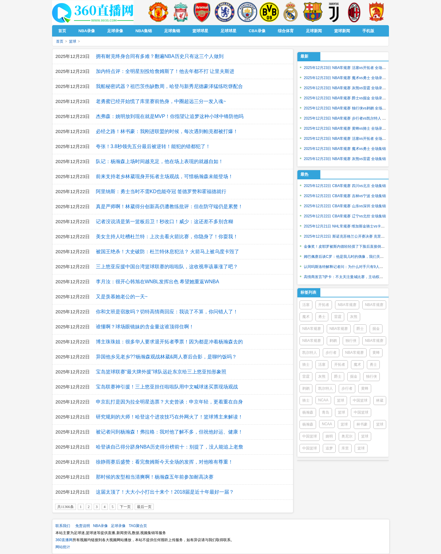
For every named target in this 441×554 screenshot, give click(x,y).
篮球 (72, 41)
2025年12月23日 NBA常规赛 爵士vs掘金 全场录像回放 (348, 98)
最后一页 (144, 507)
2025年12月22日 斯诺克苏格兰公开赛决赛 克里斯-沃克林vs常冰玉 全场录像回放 (369, 236)
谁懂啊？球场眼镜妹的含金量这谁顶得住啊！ (145, 326)
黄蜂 (376, 352)
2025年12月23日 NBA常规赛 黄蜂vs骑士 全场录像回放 (348, 128)
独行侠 (350, 340)
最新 (304, 56)
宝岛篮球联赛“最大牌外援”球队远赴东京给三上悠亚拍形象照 (161, 371)
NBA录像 (100, 526)
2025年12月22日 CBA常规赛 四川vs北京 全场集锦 (345, 186)
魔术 (306, 317)
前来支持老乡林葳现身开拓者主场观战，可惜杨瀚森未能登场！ (164, 176)
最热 (304, 174)
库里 (345, 448)
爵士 (360, 329)
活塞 (306, 305)
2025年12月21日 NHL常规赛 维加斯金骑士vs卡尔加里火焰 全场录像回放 (363, 226)
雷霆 (337, 317)
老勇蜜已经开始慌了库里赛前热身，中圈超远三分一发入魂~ (161, 101)
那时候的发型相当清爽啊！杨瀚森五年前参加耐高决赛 (154, 476)
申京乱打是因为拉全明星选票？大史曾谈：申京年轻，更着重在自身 (169, 401)
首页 (59, 41)
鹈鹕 (333, 340)
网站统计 (62, 547)
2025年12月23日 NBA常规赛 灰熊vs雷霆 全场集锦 (345, 159)
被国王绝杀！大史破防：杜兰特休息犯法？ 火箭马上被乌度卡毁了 (167, 251)
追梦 (329, 448)
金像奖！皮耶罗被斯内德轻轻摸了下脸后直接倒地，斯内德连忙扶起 (359, 246)
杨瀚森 (307, 412)
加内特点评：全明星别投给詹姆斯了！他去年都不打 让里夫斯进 (165, 71)
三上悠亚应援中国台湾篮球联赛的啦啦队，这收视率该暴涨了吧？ (167, 266)
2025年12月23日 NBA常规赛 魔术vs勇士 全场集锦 (345, 149)
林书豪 (362, 424)
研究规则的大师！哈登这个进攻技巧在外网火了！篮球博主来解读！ (169, 416)
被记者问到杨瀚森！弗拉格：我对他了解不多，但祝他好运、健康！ (169, 431)
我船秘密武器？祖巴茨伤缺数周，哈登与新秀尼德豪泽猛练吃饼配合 (169, 86)
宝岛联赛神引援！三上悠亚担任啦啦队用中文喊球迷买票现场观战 (167, 386)
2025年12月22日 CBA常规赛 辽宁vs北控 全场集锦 (345, 216)
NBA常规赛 (347, 305)
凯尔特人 (309, 352)
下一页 (125, 507)
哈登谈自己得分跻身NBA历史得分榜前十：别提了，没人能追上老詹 (169, 446)
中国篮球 (360, 400)
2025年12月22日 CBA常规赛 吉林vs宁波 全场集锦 (345, 196)
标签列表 (308, 292)
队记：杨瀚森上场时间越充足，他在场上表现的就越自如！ (159, 161)
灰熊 (353, 317)
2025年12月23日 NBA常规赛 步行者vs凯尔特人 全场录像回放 (354, 118)
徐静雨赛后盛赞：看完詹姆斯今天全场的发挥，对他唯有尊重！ (164, 461)
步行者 (331, 352)
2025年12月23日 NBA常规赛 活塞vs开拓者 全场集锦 (347, 138)
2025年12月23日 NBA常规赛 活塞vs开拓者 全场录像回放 (350, 68)
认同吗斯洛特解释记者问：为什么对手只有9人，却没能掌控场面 (356, 267)
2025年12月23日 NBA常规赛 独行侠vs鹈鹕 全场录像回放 (350, 108)
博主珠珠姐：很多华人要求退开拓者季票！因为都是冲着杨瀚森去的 (169, 341)
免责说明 (82, 526)
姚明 (329, 436)
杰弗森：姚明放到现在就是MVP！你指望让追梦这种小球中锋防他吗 (170, 116)
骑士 (306, 364)
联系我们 (62, 526)
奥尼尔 (346, 436)
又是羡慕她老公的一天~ (122, 296)
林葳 (379, 400)
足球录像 (118, 526)
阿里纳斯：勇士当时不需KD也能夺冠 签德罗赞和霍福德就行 (161, 191)
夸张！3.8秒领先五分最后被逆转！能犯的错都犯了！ (153, 146)
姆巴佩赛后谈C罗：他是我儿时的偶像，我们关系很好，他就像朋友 (358, 256)
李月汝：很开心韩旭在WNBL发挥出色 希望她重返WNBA (157, 281)
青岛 (325, 412)
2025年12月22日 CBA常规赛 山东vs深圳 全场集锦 (345, 206)
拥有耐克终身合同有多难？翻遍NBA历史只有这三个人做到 (160, 56)
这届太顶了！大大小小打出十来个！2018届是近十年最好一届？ (165, 492)
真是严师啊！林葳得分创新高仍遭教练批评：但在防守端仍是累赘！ (169, 206)
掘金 (376, 329)
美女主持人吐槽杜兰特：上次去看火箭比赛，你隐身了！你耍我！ (167, 236)
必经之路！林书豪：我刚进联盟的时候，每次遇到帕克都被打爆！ (167, 131)
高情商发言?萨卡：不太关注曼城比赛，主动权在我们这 (349, 277)
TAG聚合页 (138, 526)
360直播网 (64, 540)
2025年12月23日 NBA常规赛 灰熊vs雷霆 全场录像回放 (348, 88)
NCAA (323, 400)
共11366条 (65, 507)
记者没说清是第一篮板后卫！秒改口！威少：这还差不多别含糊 (164, 221)
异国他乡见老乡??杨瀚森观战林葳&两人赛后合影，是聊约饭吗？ (166, 356)
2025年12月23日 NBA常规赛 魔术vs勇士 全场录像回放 (348, 78)
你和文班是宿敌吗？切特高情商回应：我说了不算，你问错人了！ (167, 311)
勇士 (322, 317)
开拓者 (323, 305)
